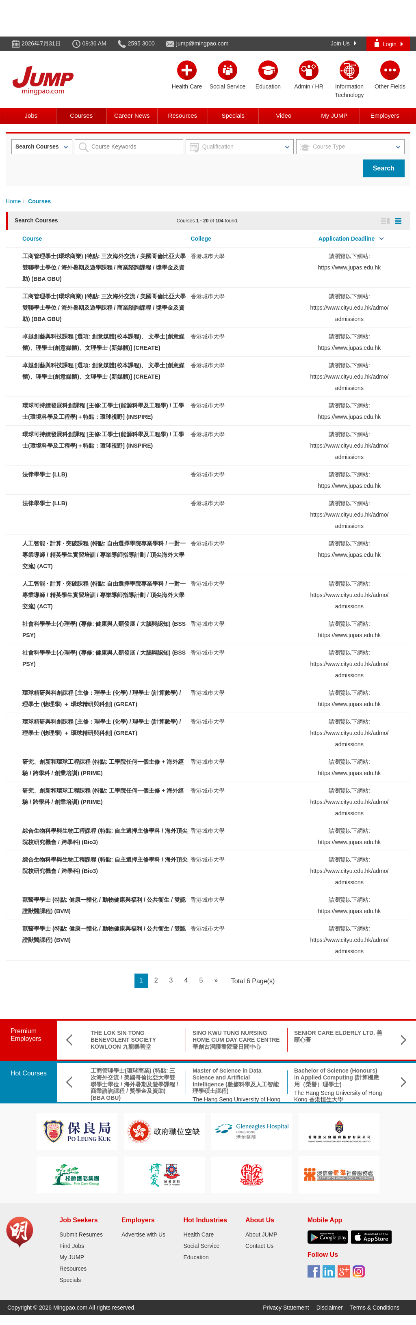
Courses (81, 115)
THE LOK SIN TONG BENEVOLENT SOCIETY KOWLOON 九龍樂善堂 (123, 1040)
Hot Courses (29, 1073)
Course (32, 238)
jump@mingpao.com (202, 43)
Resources (182, 115)
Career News (132, 115)
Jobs (30, 115)
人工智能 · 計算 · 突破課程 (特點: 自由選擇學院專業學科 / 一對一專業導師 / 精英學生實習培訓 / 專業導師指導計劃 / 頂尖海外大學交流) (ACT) (104, 554)
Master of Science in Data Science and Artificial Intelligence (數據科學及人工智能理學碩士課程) (236, 1080)
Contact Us (259, 1246)
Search (383, 168)
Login (389, 43)
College (201, 238)
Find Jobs (71, 1246)
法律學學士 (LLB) (44, 474)
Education (195, 1257)
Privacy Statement (286, 1307)
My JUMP (334, 115)
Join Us (343, 43)
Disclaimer (329, 1307)
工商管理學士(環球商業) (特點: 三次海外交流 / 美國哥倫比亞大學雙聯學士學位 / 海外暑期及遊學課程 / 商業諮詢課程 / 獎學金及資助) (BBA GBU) (104, 267)
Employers (384, 115)
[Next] (216, 981)
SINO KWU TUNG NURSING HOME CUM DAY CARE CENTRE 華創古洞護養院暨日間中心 (236, 1040)
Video (283, 115)
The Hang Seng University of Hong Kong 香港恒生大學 (338, 1096)
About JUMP (261, 1234)
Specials (233, 115)
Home (13, 201)
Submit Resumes (81, 1234)
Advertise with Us (143, 1234)
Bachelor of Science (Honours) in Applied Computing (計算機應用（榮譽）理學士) (336, 1077)
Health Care (198, 1234)
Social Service (201, 1246)
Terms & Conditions (374, 1307)
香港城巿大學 (208, 256)
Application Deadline (346, 238)
